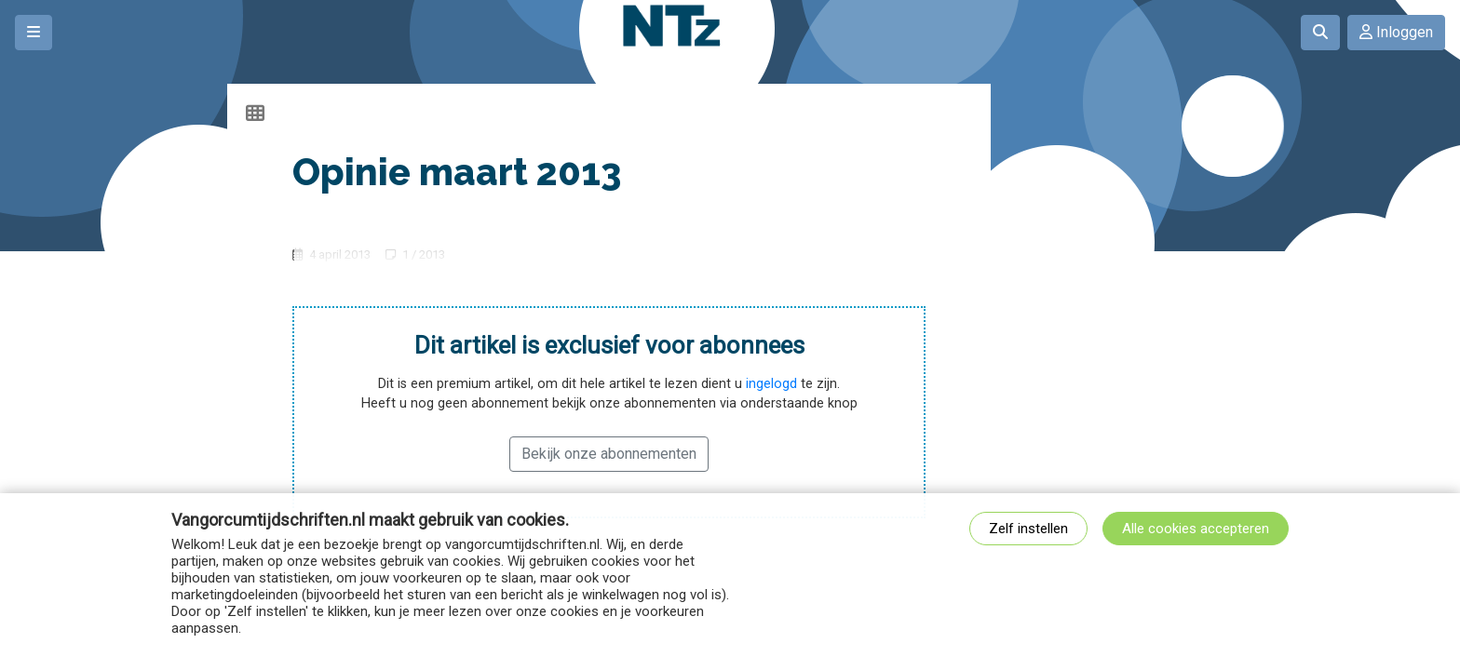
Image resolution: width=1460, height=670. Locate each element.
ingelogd (771, 384)
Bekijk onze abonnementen (608, 453)
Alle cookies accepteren (1195, 528)
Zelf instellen (1028, 528)
